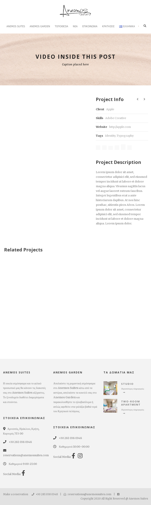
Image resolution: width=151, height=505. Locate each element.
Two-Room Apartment (131, 403)
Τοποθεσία (61, 26)
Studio (127, 384)
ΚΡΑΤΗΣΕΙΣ (108, 26)
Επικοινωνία (89, 26)
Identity (110, 135)
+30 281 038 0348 (45, 494)
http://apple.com (120, 127)
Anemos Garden (40, 26)
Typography (125, 135)
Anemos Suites (15, 26)
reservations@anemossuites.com (87, 494)
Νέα (75, 26)
